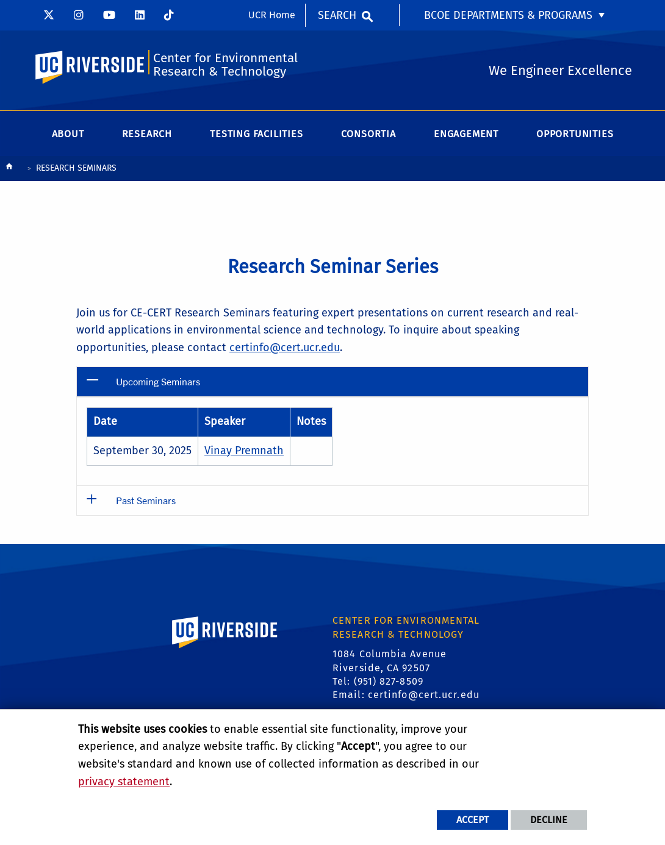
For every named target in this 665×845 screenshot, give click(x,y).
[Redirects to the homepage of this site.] (9, 169)
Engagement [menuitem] (466, 134)
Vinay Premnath (244, 450)
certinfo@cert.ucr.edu (284, 347)
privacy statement (124, 781)
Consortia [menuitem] (368, 134)
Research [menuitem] (147, 134)
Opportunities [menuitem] (574, 134)
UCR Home (271, 15)
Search (337, 15)
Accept (472, 819)
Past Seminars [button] (146, 500)
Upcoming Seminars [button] (158, 381)
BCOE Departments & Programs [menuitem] (508, 15)
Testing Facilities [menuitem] (256, 134)
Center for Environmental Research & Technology (225, 65)
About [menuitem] (68, 134)
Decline (548, 819)
